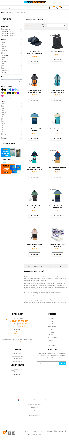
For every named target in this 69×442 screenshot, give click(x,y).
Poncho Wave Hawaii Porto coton (57, 129)
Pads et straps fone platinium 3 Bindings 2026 (34, 52)
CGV (35, 432)
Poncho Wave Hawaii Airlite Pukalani (34, 129)
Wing (51, 321)
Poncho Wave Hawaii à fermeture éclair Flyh (57, 91)
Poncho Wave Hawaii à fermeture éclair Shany (34, 91)
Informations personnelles (34, 404)
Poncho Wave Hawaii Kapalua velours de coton (57, 206)
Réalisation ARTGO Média (34, 434)
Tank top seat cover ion (57, 51)
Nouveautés (56, 26)
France (17, 336)
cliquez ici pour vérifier (46, 399)
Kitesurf (52, 318)
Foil (52, 324)
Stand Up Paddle (52, 326)
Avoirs (34, 410)
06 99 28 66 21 (23, 324)
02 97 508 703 (21, 321)
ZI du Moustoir (17, 332)
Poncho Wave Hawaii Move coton (34, 206)
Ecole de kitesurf (52, 345)
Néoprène (51, 334)
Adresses (34, 413)
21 (61, 266)
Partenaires (40, 432)
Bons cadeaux (51, 343)
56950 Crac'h (17, 334)
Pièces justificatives (34, 415)
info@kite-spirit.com (23, 342)
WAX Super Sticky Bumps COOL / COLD (57, 245)
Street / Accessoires (52, 337)
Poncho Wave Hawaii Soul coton (34, 245)
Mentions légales (29, 432)
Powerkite (51, 332)
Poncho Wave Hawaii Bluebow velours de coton (34, 168)
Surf (52, 329)
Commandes (34, 407)
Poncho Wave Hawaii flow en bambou (57, 168)
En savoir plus (17, 374)
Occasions (51, 340)
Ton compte (34, 402)
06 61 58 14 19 (22, 326)
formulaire (8, 342)
